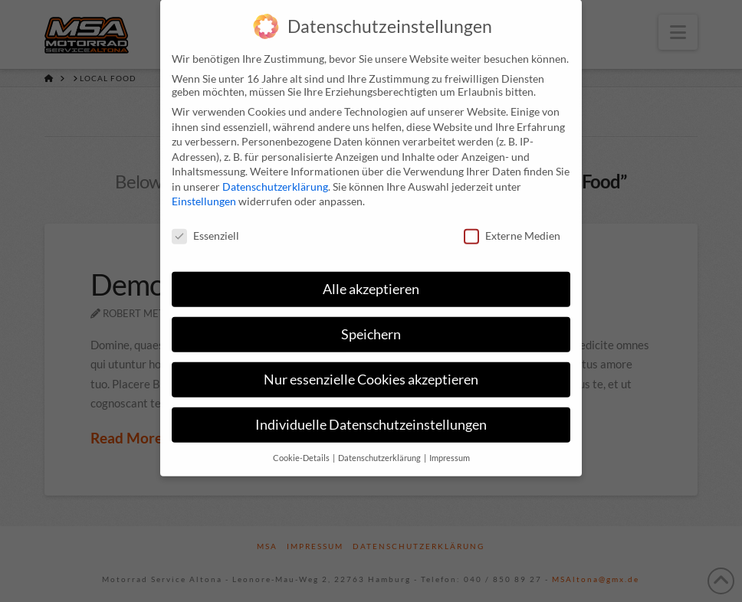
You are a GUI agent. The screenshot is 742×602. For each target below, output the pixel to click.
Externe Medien (512, 224)
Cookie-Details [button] (302, 446)
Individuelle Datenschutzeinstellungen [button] (371, 413)
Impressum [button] (449, 446)
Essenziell (205, 224)
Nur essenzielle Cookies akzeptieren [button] (371, 368)
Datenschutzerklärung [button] (380, 446)
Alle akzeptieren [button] (371, 278)
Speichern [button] (371, 323)
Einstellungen (204, 189)
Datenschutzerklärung (275, 175)
